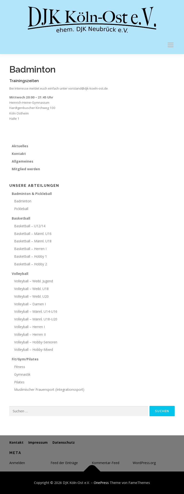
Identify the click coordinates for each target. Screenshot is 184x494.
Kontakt (19, 153)
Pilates (19, 382)
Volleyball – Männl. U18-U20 (35, 319)
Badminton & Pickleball (32, 193)
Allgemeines (22, 161)
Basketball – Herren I (30, 248)
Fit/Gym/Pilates (25, 359)
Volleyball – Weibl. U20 (31, 296)
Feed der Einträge (64, 462)
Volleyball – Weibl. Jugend (33, 281)
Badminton (22, 201)
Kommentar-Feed (105, 462)
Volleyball (20, 273)
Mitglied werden (26, 169)
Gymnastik (22, 374)
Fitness (19, 366)
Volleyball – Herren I (29, 326)
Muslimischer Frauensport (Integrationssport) (49, 389)
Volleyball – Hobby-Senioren (35, 342)
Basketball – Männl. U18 (33, 241)
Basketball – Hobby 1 (30, 256)
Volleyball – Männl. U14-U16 (35, 311)
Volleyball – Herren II (30, 334)
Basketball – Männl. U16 (33, 233)
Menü (170, 45)
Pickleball (21, 208)
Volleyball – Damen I (30, 304)
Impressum (38, 442)
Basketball (21, 218)
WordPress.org (144, 462)
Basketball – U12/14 (29, 226)
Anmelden (17, 462)
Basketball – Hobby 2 (30, 264)
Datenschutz (63, 442)
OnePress (101, 482)
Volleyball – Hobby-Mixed (33, 349)
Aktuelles (20, 146)
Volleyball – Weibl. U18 (31, 288)
